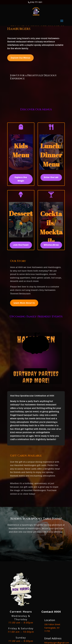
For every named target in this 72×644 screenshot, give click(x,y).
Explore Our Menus (20, 58)
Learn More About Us (24, 303)
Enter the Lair (51, 177)
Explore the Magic (21, 179)
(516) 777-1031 (36, 2)
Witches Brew (51, 244)
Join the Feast (21, 244)
